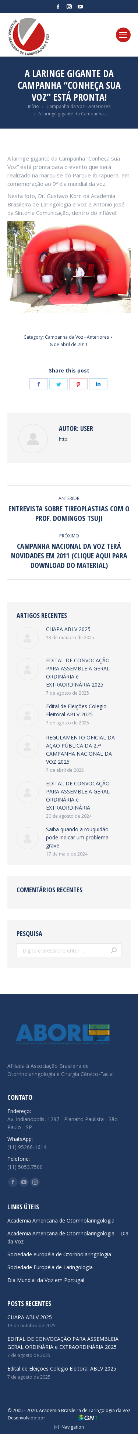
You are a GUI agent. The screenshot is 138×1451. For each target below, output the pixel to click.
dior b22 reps (86, 1447)
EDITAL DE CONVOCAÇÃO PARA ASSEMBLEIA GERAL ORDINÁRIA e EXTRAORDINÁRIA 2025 (78, 672)
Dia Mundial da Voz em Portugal (45, 1280)
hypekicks (14, 1447)
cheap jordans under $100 (68, 1438)
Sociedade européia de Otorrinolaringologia (59, 1254)
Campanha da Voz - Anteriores (77, 337)
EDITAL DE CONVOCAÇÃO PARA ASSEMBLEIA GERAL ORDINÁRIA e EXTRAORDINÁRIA (78, 795)
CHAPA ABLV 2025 (68, 629)
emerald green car (48, 1447)
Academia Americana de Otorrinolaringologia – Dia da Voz (67, 1237)
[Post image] (28, 638)
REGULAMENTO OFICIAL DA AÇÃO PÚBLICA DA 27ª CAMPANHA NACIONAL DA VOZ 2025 (80, 749)
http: (63, 439)
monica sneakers (118, 1438)
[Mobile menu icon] (123, 35)
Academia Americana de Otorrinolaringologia (60, 1220)
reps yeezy (26, 1438)
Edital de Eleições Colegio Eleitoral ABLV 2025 (76, 710)
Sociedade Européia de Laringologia (50, 1267)
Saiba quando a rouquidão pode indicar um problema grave (77, 837)
